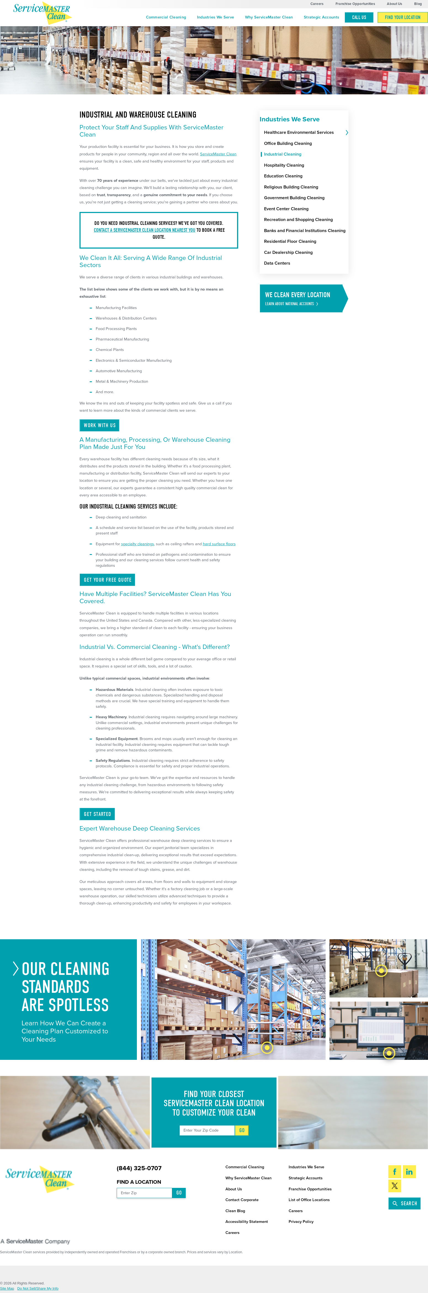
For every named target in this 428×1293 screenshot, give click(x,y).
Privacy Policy (301, 1221)
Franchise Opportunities (355, 4)
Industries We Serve (215, 17)
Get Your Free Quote (108, 580)
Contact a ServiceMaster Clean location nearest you (144, 230)
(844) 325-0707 (139, 1168)
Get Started (97, 814)
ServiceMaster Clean (218, 154)
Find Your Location (403, 17)
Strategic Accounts (321, 17)
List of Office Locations (309, 1200)
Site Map (7, 1289)
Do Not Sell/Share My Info (38, 1289)
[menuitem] (166, 17)
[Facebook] (394, 1171)
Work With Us (100, 425)
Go (242, 1130)
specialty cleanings (137, 544)
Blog (418, 4)
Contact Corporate (242, 1200)
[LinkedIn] (409, 1171)
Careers (317, 4)
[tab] (346, 133)
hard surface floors (219, 544)
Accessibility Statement (246, 1221)
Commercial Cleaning (166, 17)
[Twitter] (394, 1186)
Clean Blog (235, 1211)
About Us (394, 4)
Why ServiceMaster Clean (269, 17)
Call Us (359, 17)
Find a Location (139, 1182)
